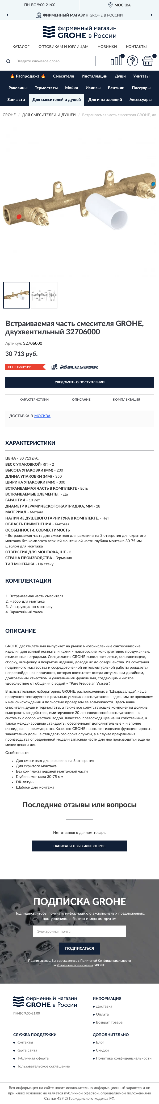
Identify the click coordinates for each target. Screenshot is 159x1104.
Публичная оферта (32, 1058)
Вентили (116, 88)
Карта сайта (26, 1050)
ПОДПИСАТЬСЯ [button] (79, 949)
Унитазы (141, 76)
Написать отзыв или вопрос (79, 846)
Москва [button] (42, 416)
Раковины (18, 88)
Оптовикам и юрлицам (64, 47)
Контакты (136, 47)
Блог (100, 1042)
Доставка (104, 1006)
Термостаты (46, 88)
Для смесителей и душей (56, 100)
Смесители (63, 76)
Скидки (102, 1050)
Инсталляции (94, 76)
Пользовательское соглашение (43, 1066)
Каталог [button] (21, 47)
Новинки (107, 47)
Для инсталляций (105, 100)
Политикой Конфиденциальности (105, 960)
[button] (132, 60)
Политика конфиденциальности (124, 1058)
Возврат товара (109, 1022)
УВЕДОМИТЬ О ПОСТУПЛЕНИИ (79, 382)
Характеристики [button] (34, 399)
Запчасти (16, 100)
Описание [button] (81, 399)
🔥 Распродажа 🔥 (28, 76)
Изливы (93, 88)
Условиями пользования (75, 965)
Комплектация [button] (126, 399)
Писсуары (141, 88)
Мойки (71, 88)
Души (120, 76)
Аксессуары (140, 100)
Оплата (102, 1014)
